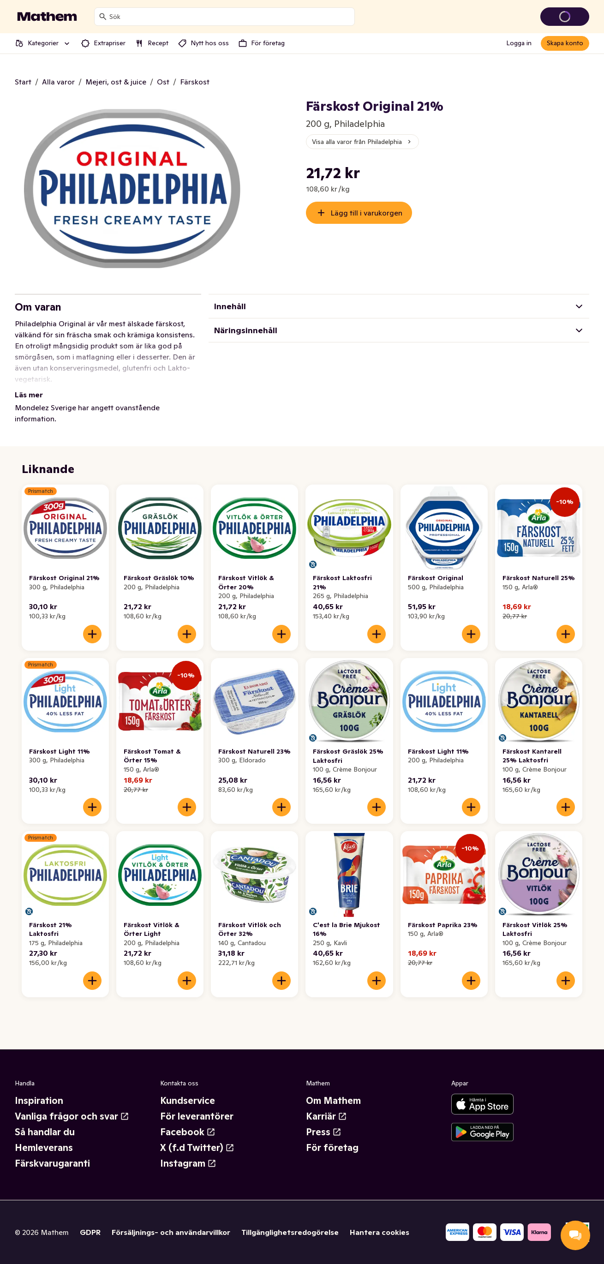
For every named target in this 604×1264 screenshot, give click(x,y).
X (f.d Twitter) (197, 1148)
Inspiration (39, 1101)
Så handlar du (45, 1132)
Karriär (326, 1116)
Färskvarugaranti (52, 1163)
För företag (332, 1148)
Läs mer (29, 394)
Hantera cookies (379, 1232)
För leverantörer (196, 1116)
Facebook (187, 1132)
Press (323, 1132)
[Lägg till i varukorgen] (92, 634)
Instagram (188, 1163)
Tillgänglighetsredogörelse (290, 1232)
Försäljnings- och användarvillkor (171, 1232)
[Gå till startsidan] (47, 16)
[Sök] (103, 16)
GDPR (90, 1232)
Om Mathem (333, 1101)
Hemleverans (44, 1148)
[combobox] (230, 16)
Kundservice (187, 1101)
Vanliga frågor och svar (72, 1116)
